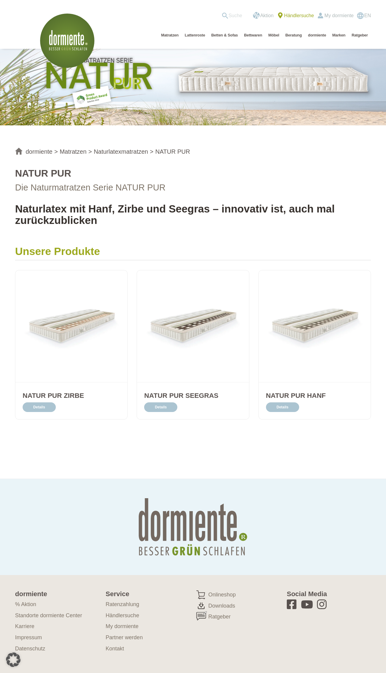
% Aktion (25, 604)
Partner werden (124, 637)
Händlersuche (299, 15)
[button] (13, 659)
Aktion (267, 15)
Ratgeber (219, 617)
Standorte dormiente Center (48, 615)
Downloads (221, 606)
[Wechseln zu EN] (364, 15)
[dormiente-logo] (68, 41)
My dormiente (339, 15)
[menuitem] (234, 15)
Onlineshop (222, 595)
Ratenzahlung (122, 604)
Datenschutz (30, 649)
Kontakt (115, 649)
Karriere (24, 626)
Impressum (28, 637)
